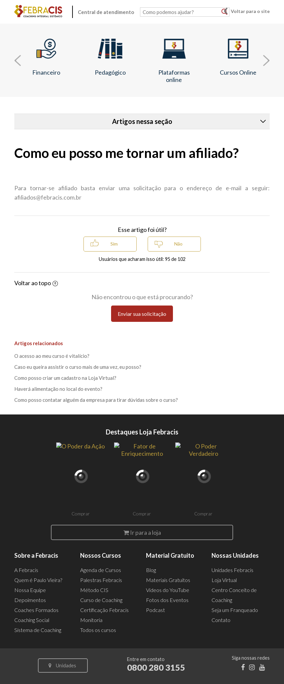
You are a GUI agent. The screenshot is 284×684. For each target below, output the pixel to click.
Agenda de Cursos (100, 570)
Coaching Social (31, 620)
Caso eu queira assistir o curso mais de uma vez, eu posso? (77, 367)
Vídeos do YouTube (167, 590)
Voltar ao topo (36, 283)
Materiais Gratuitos (168, 580)
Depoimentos (30, 600)
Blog (151, 570)
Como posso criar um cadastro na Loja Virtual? (65, 378)
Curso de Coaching (101, 600)
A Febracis (26, 570)
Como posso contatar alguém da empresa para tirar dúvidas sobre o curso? (96, 400)
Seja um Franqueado (235, 610)
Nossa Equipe (30, 590)
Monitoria (91, 620)
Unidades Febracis (232, 570)
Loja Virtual (224, 580)
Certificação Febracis (104, 610)
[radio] (110, 244)
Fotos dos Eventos (167, 600)
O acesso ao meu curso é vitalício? (51, 356)
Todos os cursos (98, 630)
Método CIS (94, 590)
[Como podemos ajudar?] (184, 12)
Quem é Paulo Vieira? (38, 580)
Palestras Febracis (101, 580)
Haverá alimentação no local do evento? (58, 389)
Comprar (80, 513)
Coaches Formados (36, 610)
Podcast (155, 610)
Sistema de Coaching (37, 630)
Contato (221, 620)
